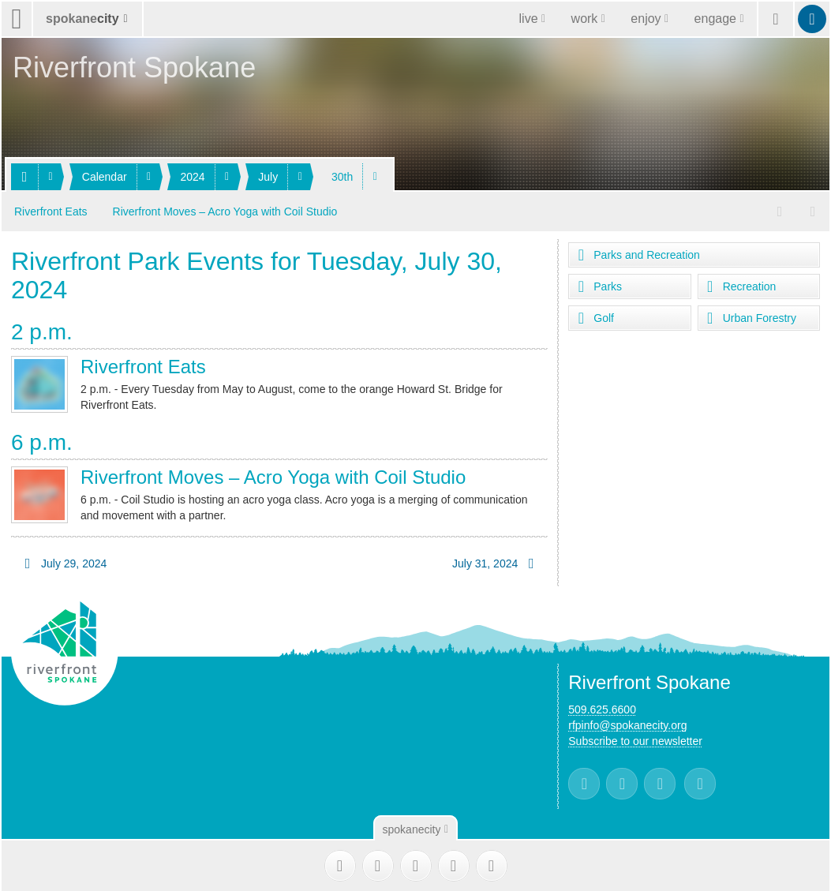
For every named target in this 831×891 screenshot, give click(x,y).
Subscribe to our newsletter (635, 739)
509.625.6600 (602, 708)
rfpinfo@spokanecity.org (627, 723)
